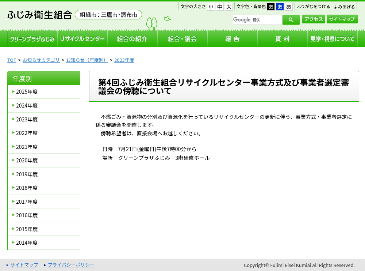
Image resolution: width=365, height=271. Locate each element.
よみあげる (344, 7)
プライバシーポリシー (71, 264)
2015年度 (27, 229)
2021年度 (27, 146)
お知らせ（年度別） (87, 59)
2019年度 (27, 174)
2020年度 (27, 160)
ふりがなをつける (313, 6)
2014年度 (27, 242)
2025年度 (27, 91)
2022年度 (27, 132)
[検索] (257, 20)
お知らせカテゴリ (41, 59)
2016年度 (27, 215)
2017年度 (27, 201)
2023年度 (124, 59)
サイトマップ (342, 19)
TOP (11, 59)
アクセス (313, 19)
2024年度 (27, 105)
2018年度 (27, 187)
